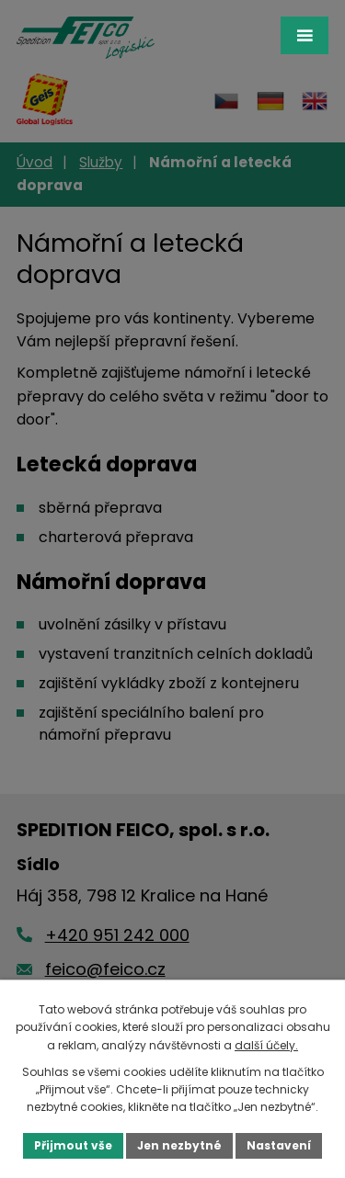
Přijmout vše (73, 1145)
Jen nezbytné (179, 1145)
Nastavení (279, 1145)
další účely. (266, 1045)
